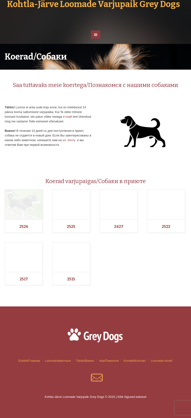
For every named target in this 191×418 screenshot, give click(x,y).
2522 (166, 226)
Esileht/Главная (29, 360)
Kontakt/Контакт (135, 360)
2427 (118, 226)
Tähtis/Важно (85, 360)
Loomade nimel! (162, 360)
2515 (71, 279)
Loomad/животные (58, 360)
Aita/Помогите (109, 360)
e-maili (67, 116)
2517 (24, 279)
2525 (71, 226)
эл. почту (68, 140)
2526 (23, 226)
